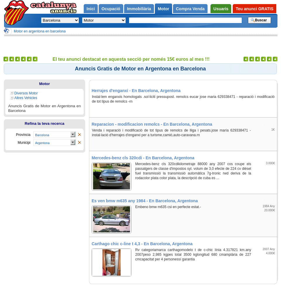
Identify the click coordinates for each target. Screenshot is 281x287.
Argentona (42, 143)
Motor (44, 84)
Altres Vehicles (25, 98)
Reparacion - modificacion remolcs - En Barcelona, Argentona (152, 124)
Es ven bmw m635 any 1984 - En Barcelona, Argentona (145, 200)
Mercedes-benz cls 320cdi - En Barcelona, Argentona (143, 157)
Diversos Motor (26, 93)
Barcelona (42, 135)
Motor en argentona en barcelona (40, 31)
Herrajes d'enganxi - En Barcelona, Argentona (136, 90)
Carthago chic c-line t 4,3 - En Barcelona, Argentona (142, 243)
